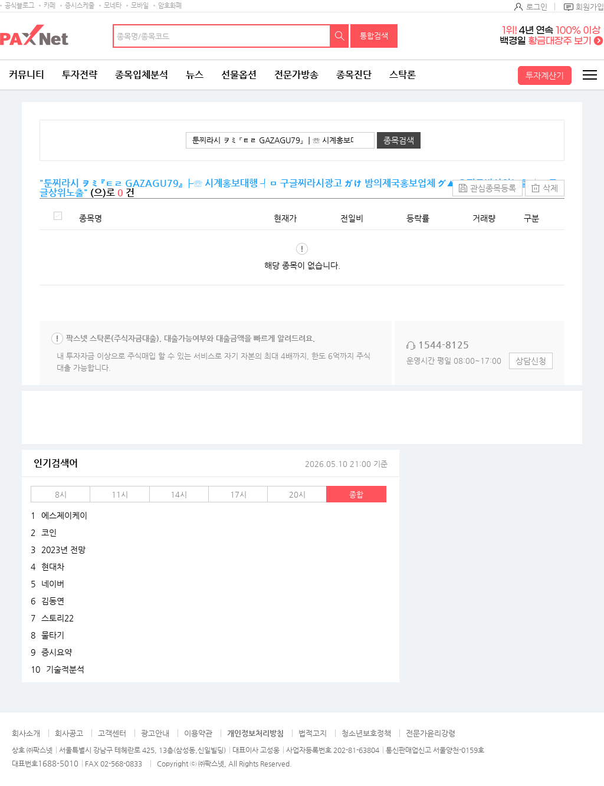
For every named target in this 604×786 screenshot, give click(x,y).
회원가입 (590, 7)
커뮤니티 (26, 74)
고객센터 (112, 733)
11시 (119, 494)
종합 (356, 494)
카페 (49, 5)
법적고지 (312, 733)
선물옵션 (239, 74)
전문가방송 (296, 74)
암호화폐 (170, 5)
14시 (178, 494)
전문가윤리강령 (430, 733)
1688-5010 (58, 763)
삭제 (550, 188)
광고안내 (155, 733)
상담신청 (531, 361)
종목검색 (398, 140)
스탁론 (402, 74)
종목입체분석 (141, 74)
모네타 (113, 5)
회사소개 (26, 733)
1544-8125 (443, 344)
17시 (238, 494)
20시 (297, 494)
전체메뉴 (589, 75)
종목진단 (354, 74)
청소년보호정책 (366, 733)
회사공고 (69, 733)
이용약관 (198, 733)
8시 (61, 494)
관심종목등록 (493, 188)
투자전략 (79, 74)
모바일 (140, 5)
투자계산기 (545, 75)
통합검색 (374, 35)
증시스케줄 (79, 5)
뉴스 (194, 74)
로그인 (536, 7)
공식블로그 (19, 5)
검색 (340, 36)
